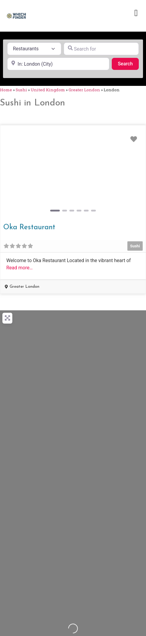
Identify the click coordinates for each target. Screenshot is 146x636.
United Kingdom (48, 89)
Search (128, 63)
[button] (136, 13)
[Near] (58, 64)
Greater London (84, 89)
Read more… (19, 268)
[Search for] (101, 48)
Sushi (21, 89)
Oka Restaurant (29, 227)
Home (6, 89)
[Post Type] (34, 48)
